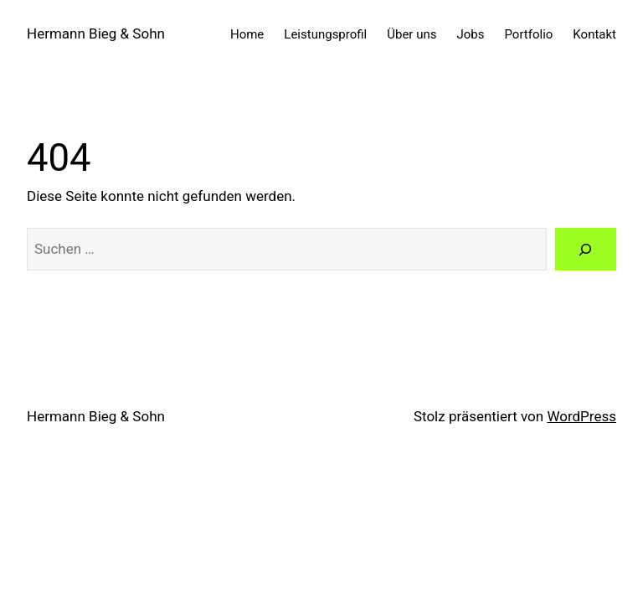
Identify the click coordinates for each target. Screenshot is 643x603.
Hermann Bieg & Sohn (96, 33)
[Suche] (585, 249)
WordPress (581, 416)
